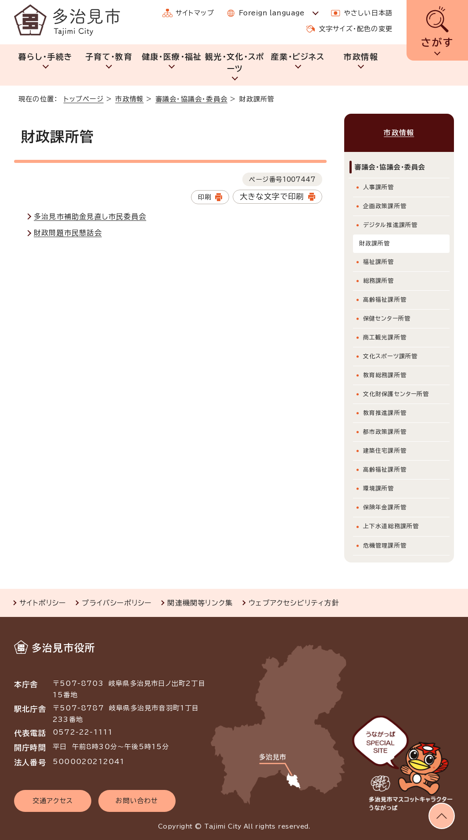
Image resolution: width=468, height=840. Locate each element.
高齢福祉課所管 (385, 300)
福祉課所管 (378, 262)
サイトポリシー (42, 602)
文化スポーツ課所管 (390, 356)
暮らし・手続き (45, 57)
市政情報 (361, 57)
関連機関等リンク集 (200, 602)
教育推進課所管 (385, 413)
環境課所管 (378, 488)
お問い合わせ (136, 800)
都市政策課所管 (385, 432)
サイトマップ (195, 13)
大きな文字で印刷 (272, 196)
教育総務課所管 (385, 375)
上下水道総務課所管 (391, 526)
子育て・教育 (108, 57)
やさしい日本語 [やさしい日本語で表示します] (368, 13)
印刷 (204, 197)
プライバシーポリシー (116, 602)
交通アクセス (52, 800)
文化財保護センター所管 (396, 394)
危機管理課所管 (385, 545)
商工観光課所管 (385, 337)
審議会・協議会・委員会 (191, 99)
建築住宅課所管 (385, 451)
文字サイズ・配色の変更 (355, 28)
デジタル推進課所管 (390, 225)
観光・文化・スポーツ (235, 62)
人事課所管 (378, 187)
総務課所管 (378, 281)
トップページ (84, 99)
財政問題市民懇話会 (68, 232)
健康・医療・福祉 (172, 57)
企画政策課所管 (385, 206)
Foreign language (271, 13)
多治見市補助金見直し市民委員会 (90, 216)
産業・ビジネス (297, 57)
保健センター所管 (387, 318)
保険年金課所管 (385, 507)
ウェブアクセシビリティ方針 (293, 602)
